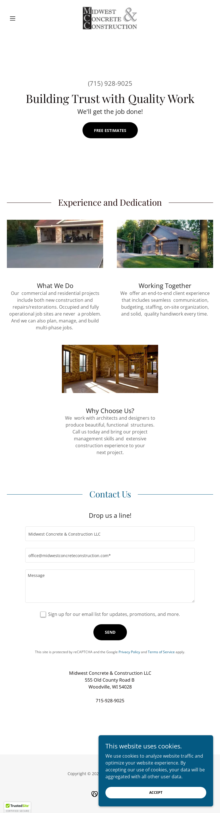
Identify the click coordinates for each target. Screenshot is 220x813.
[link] (110, 18)
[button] (22, 18)
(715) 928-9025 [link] (110, 83)
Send (110, 632)
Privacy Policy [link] (129, 651)
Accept (155, 800)
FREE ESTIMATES (110, 130)
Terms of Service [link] (161, 651)
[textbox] (110, 533)
